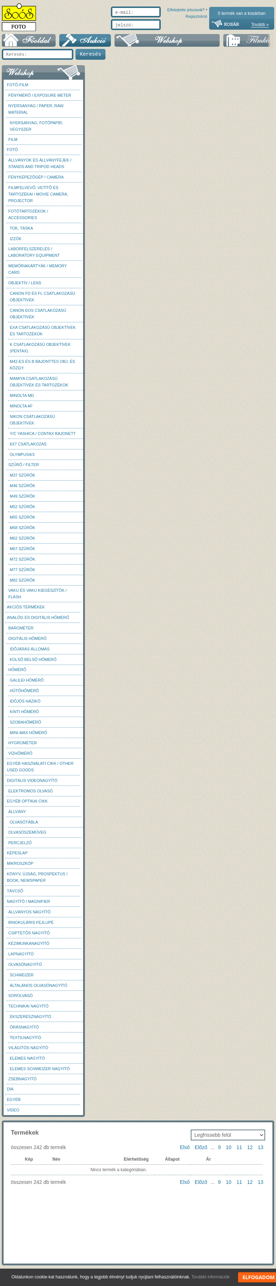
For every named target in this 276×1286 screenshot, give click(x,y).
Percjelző (20, 846)
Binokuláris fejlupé (30, 926)
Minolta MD (22, 399)
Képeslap (17, 856)
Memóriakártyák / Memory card (37, 272)
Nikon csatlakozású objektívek (32, 423)
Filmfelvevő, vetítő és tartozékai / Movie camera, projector (38, 197)
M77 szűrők (22, 573)
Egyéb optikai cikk (27, 805)
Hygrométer (22, 746)
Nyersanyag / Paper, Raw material (36, 112)
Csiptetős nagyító (29, 936)
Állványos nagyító (29, 915)
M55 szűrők (22, 521)
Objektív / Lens (24, 286)
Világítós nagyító (28, 1051)
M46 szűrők (22, 489)
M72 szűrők (22, 563)
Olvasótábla (24, 826)
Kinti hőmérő (24, 715)
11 (239, 1151)
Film (12, 143)
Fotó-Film (17, 88)
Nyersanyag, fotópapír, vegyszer (36, 129)
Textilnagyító (25, 1041)
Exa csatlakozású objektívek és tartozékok (43, 334)
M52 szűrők (22, 510)
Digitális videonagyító (32, 784)
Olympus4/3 (22, 458)
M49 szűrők (22, 500)
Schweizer (22, 978)
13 (260, 1151)
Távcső (15, 894)
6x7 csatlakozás (28, 447)
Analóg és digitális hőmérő (38, 621)
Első (185, 1151)
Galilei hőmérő (27, 684)
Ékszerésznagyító (30, 1020)
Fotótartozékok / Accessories (28, 218)
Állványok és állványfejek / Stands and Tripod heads (39, 167)
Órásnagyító (24, 1031)
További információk (210, 1276)
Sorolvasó (20, 999)
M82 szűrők (22, 584)
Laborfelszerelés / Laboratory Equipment (34, 255)
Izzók (15, 242)
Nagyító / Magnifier (28, 905)
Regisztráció (196, 33)
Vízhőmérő (20, 757)
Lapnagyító (21, 957)
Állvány (17, 815)
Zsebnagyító (22, 1082)
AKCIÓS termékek (26, 610)
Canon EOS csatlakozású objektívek (38, 317)
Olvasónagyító (25, 968)
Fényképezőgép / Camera (36, 181)
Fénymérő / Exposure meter (39, 99)
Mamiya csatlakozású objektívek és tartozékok (39, 385)
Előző (201, 1151)
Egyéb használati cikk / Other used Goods (40, 770)
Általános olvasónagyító (38, 989)
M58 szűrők (22, 531)
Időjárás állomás (29, 652)
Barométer (21, 631)
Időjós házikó (25, 705)
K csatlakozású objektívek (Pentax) (40, 351)
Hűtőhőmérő (24, 694)
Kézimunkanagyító (28, 947)
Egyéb (14, 1103)
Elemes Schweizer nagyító (40, 1072)
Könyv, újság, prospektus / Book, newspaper (37, 880)
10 (229, 1151)
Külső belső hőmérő (33, 663)
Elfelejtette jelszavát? (162, 33)
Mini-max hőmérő (28, 736)
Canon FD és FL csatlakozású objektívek (42, 300)
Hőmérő (17, 673)
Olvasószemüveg (27, 836)
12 (250, 1151)
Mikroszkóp (20, 867)
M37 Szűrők (22, 479)
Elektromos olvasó (30, 794)
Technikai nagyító (28, 1010)
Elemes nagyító (27, 1062)
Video (13, 1113)
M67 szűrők (22, 552)
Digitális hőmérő (27, 642)
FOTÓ (12, 153)
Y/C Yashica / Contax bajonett (43, 437)
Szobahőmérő (25, 726)
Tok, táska (21, 232)
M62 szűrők (22, 542)
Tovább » (260, 24)
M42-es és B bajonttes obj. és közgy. (42, 368)
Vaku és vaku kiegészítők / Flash (37, 597)
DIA (10, 1092)
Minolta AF (21, 409)
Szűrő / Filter (23, 468)
